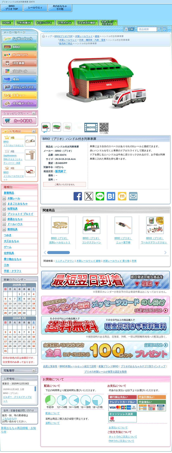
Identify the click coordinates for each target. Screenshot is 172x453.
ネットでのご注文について (123, 436)
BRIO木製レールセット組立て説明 (78, 366)
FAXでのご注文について (121, 441)
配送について (53, 413)
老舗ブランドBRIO (108, 366)
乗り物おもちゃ (13, 259)
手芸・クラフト (13, 271)
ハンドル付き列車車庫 (113, 36)
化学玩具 (9, 253)
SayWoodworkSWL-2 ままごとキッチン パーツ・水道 (13, 159)
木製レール (13, 198)
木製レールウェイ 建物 (88, 261)
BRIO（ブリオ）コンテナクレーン (91, 230)
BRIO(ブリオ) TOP (63, 36)
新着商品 (9, 192)
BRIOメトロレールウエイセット (14, 176)
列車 (134, 261)
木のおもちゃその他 (60, 7)
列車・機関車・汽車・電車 (92, 40)
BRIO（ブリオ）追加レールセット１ (59, 230)
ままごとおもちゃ (17, 203)
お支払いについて (118, 427)
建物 (97, 36)
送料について (53, 423)
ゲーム (7, 247)
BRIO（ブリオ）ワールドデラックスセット (155, 230)
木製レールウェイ (84, 36)
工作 (6, 265)
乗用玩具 (12, 229)
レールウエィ (35, 7)
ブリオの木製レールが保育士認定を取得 (105, 371)
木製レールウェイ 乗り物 (116, 261)
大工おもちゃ (11, 241)
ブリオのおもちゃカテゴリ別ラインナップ (143, 366)
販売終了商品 (65, 43)
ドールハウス (15, 224)
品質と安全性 (50, 366)
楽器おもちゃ (15, 219)
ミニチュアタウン (64, 261)
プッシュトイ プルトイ (20, 213)
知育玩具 (12, 208)
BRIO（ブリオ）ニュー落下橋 (123, 230)
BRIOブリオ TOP (11, 7)
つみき (7, 235)
